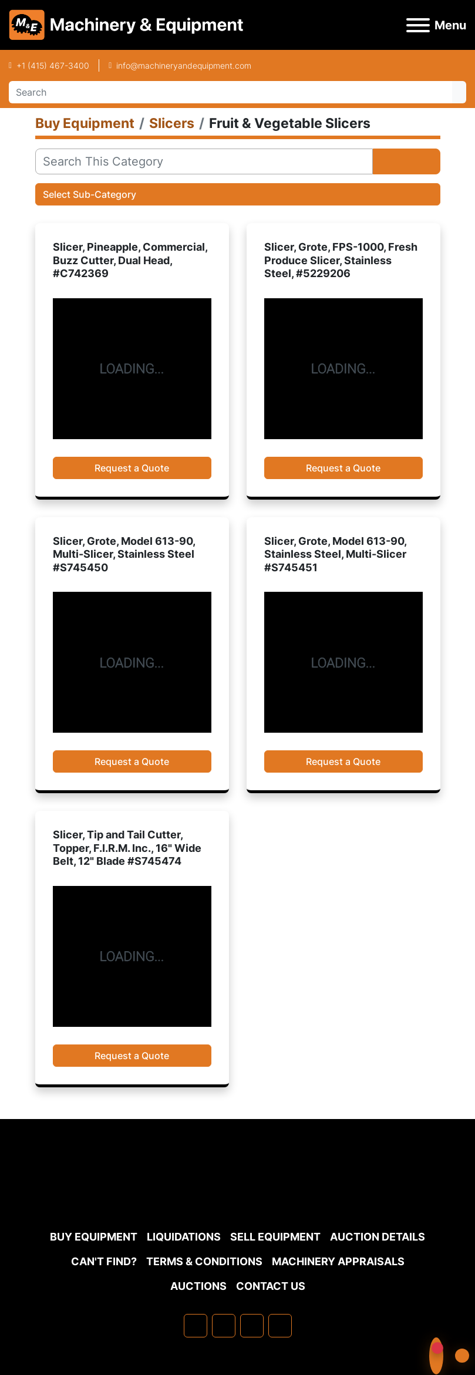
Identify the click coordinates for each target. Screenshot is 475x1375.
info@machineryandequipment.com (183, 65)
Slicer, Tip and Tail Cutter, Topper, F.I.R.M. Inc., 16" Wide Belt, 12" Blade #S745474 (127, 847)
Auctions (198, 1286)
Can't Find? (104, 1261)
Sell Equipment (275, 1237)
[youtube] (280, 1325)
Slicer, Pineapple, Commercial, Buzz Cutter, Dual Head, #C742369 (130, 260)
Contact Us (270, 1286)
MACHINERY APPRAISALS (338, 1261)
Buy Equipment (93, 1237)
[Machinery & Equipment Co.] (238, 1196)
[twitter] (252, 1325)
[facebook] (195, 1325)
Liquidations (184, 1237)
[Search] (230, 92)
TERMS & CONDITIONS (204, 1261)
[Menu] (418, 25)
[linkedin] (223, 1325)
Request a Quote (132, 468)
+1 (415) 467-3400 (52, 65)
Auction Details (377, 1237)
